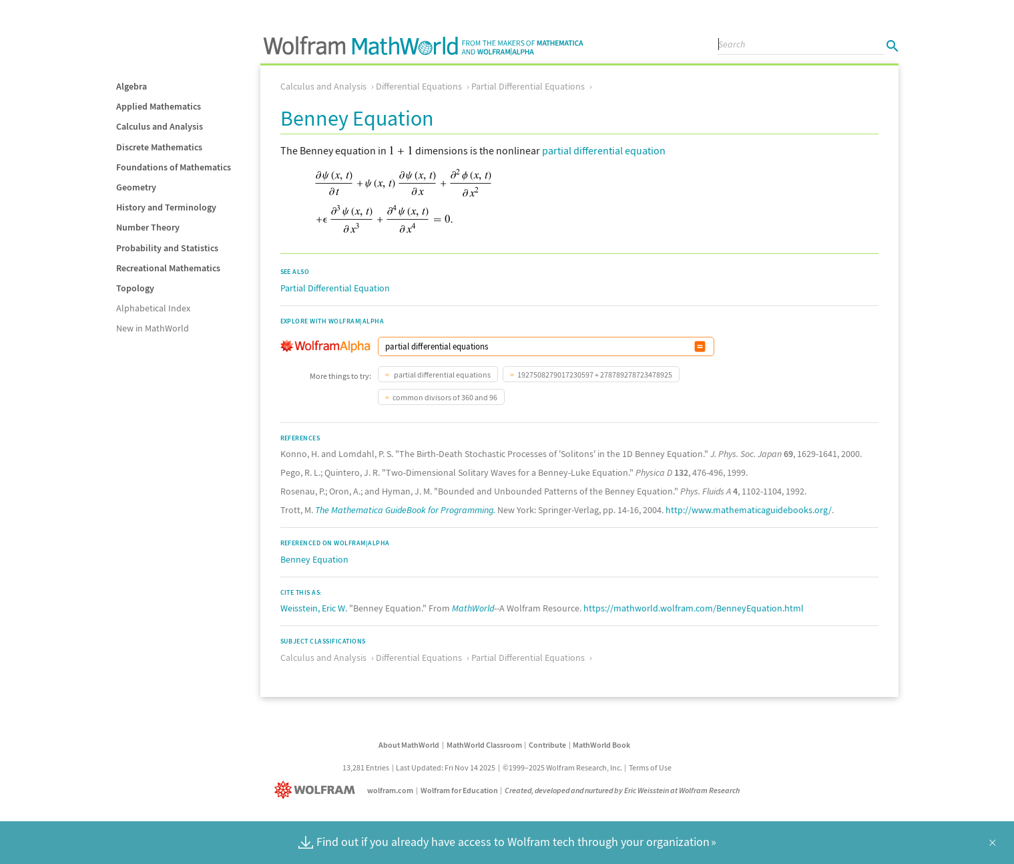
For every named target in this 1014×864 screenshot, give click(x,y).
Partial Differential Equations (528, 86)
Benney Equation (314, 559)
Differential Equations (419, 86)
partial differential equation (604, 150)
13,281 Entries (365, 767)
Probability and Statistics (167, 248)
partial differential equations (442, 375)
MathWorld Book (601, 745)
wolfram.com (390, 790)
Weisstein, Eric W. (313, 608)
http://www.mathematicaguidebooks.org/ (749, 510)
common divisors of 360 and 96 (445, 397)
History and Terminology (166, 207)
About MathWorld (408, 745)
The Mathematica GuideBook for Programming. (405, 510)
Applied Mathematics (158, 106)
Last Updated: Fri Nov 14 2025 (445, 767)
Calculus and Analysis (159, 126)
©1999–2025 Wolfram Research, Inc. (562, 767)
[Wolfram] (317, 790)
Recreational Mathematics (168, 268)
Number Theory (148, 227)
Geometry (136, 187)
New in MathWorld (152, 328)
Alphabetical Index (153, 308)
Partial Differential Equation (335, 288)
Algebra (131, 86)
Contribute (547, 745)
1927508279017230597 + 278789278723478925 (594, 375)
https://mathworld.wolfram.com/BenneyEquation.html (693, 608)
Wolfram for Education (459, 790)
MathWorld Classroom (484, 745)
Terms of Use (650, 767)
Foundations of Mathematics (173, 167)
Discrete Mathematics (159, 147)
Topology (135, 288)
